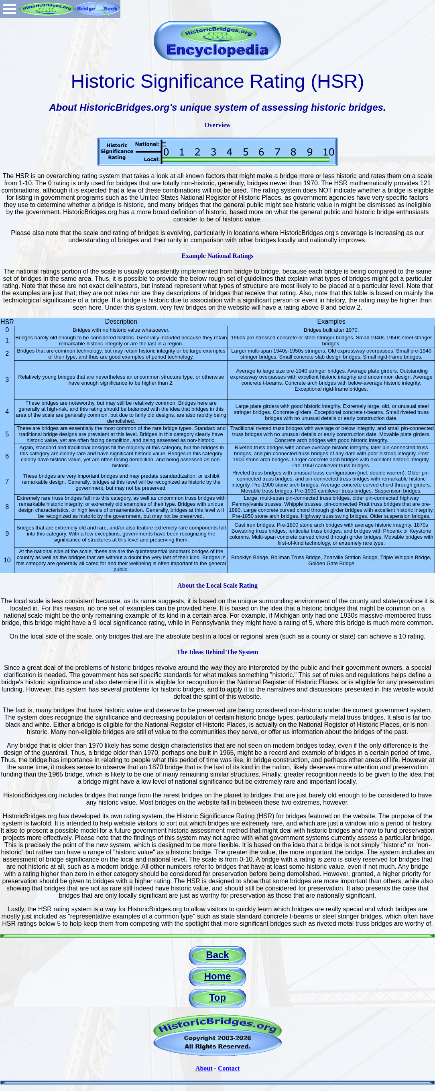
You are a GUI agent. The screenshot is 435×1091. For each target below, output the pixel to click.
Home (217, 976)
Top (217, 997)
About (204, 1068)
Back (217, 954)
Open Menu (9, 9)
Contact (229, 1068)
